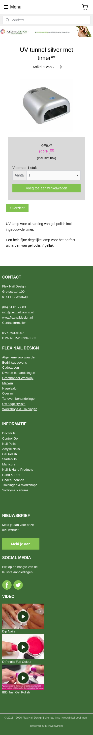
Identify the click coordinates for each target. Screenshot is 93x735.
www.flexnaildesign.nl (17, 317)
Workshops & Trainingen (19, 409)
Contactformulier (14, 323)
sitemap (49, 717)
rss (58, 717)
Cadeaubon (10, 367)
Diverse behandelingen (18, 373)
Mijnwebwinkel (54, 725)
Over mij (8, 393)
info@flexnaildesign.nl (18, 312)
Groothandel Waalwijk (17, 378)
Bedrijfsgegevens (14, 362)
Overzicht (17, 208)
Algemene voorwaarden (19, 357)
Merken (7, 383)
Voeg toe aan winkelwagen (46, 188)
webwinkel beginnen (74, 717)
